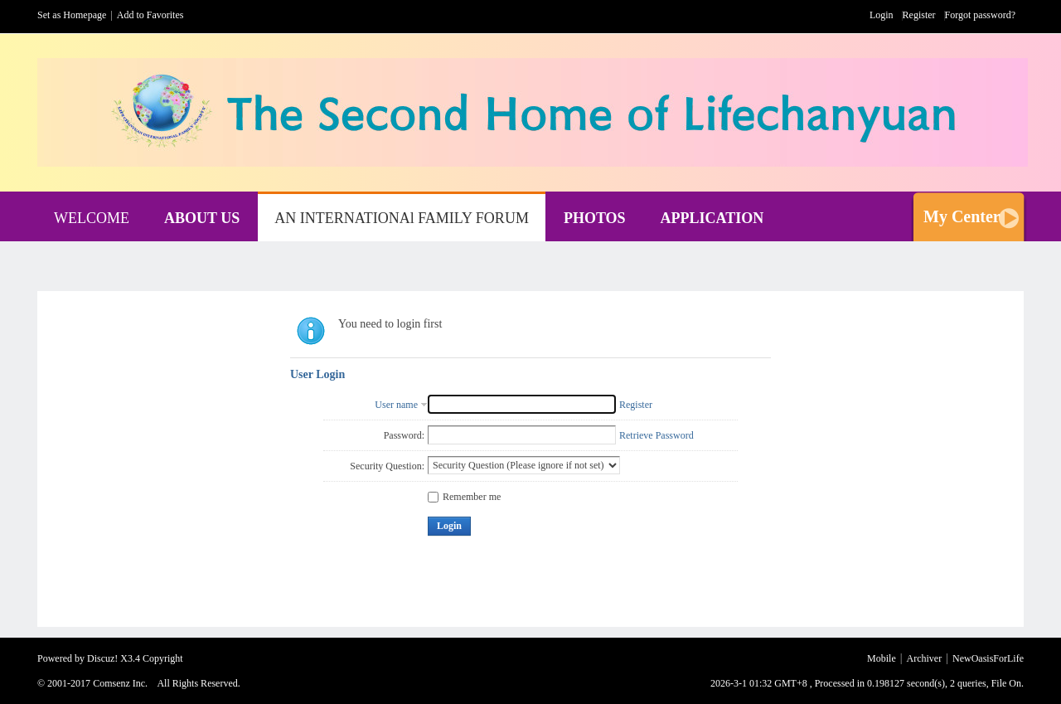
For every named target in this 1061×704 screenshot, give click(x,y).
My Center (961, 216)
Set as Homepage (71, 15)
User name (396, 404)
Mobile (881, 658)
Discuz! (102, 658)
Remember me (464, 497)
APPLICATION (712, 218)
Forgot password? (980, 15)
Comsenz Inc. (120, 683)
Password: (404, 435)
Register (919, 15)
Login (882, 15)
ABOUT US (202, 218)
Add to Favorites (150, 15)
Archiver (924, 658)
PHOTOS (595, 218)
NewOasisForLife (988, 658)
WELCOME (91, 218)
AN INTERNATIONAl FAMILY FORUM (401, 218)
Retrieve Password (656, 435)
